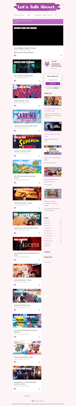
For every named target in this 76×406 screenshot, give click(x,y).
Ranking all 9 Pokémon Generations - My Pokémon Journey (51, 203)
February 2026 (48, 228)
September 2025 (48, 240)
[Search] (62, 4)
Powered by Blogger (38, 401)
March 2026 (47, 225)
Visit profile (54, 68)
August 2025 (47, 243)
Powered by (52, 88)
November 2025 (48, 235)
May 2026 (46, 220)
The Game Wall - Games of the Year (43, 15)
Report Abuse (47, 262)
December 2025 (48, 233)
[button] (61, 56)
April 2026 (47, 223)
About (29, 15)
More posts (27, 395)
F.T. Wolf (54, 61)
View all (16, 22)
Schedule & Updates (19, 15)
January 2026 (47, 230)
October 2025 (47, 238)
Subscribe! (53, 83)
